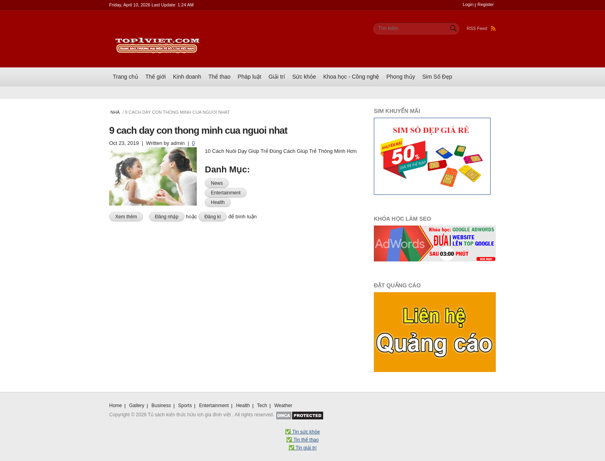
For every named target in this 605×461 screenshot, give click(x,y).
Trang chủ (125, 76)
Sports (185, 405)
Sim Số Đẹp (437, 76)
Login (468, 4)
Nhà (115, 112)
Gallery (136, 405)
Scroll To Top (491, 388)
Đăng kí (212, 217)
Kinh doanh (187, 76)
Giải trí (277, 76)
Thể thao (219, 76)
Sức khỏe (304, 76)
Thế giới (155, 76)
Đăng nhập (167, 217)
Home (115, 405)
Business (161, 405)
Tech (262, 405)
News (217, 183)
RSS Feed (481, 28)
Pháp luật (249, 76)
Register (485, 4)
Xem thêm (129, 216)
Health (218, 202)
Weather (283, 405)
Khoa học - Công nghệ (351, 76)
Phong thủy (400, 76)
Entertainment (226, 193)
